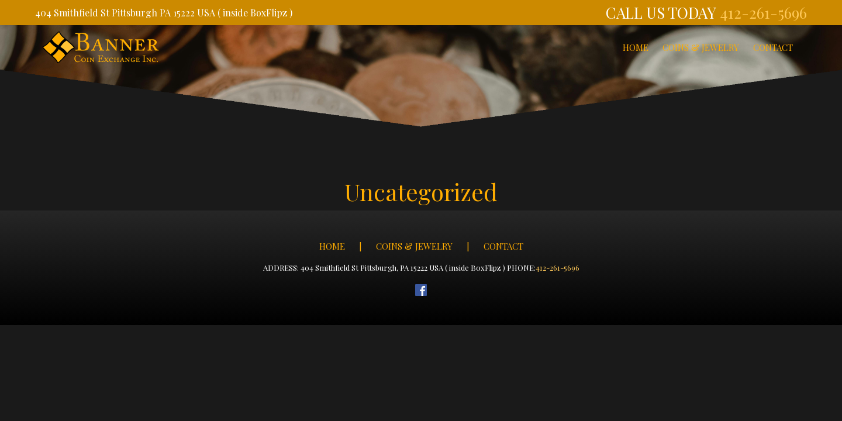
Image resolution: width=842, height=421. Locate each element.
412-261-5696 (763, 12)
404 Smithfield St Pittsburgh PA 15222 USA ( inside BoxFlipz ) (163, 12)
